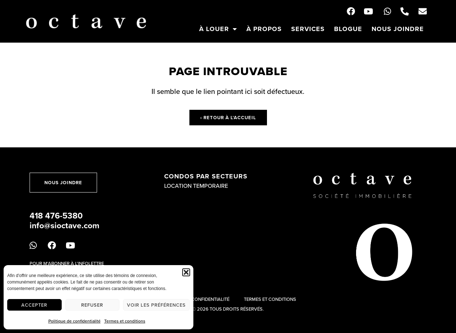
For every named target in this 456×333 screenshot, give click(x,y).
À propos (264, 29)
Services (308, 29)
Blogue (348, 29)
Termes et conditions (124, 321)
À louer (218, 29)
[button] (186, 272)
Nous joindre (398, 29)
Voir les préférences (156, 305)
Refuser (92, 305)
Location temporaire (196, 186)
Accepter (34, 305)
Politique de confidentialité (74, 321)
